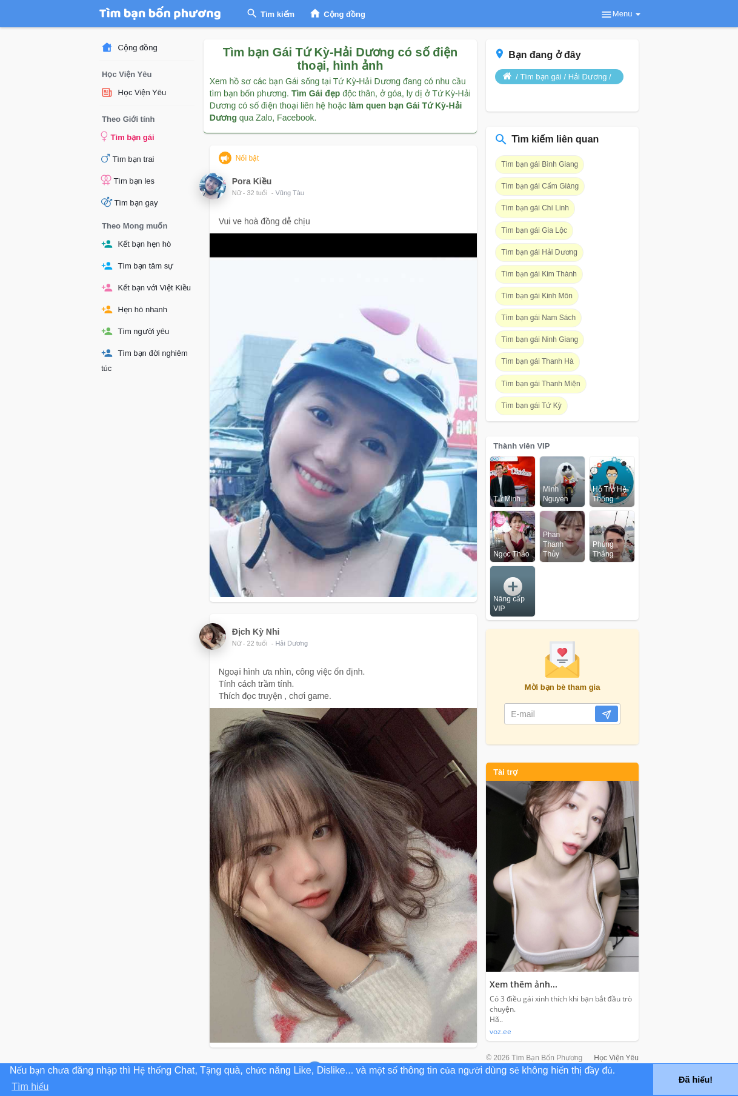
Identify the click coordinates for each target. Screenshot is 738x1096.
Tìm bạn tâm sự (137, 266)
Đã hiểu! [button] (696, 1079)
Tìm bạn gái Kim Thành (539, 274)
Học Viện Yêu (133, 92)
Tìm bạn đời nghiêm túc (144, 360)
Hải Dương (291, 643)
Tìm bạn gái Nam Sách (538, 317)
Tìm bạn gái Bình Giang (539, 164)
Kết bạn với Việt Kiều (146, 287)
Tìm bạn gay (129, 201)
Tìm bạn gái (128, 136)
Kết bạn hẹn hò (136, 244)
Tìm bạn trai (128, 158)
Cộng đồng (129, 47)
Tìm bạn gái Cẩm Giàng (540, 186)
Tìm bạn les (128, 180)
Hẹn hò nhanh (134, 309)
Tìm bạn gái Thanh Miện (540, 383)
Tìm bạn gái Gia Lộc (534, 230)
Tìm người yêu (135, 331)
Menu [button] (620, 14)
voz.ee (500, 1031)
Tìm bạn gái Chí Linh (535, 208)
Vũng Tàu (289, 192)
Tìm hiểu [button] (30, 1086)
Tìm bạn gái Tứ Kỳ (531, 405)
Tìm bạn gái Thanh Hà (537, 361)
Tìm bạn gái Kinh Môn (537, 296)
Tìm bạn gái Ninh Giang (539, 339)
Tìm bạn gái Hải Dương (539, 252)
